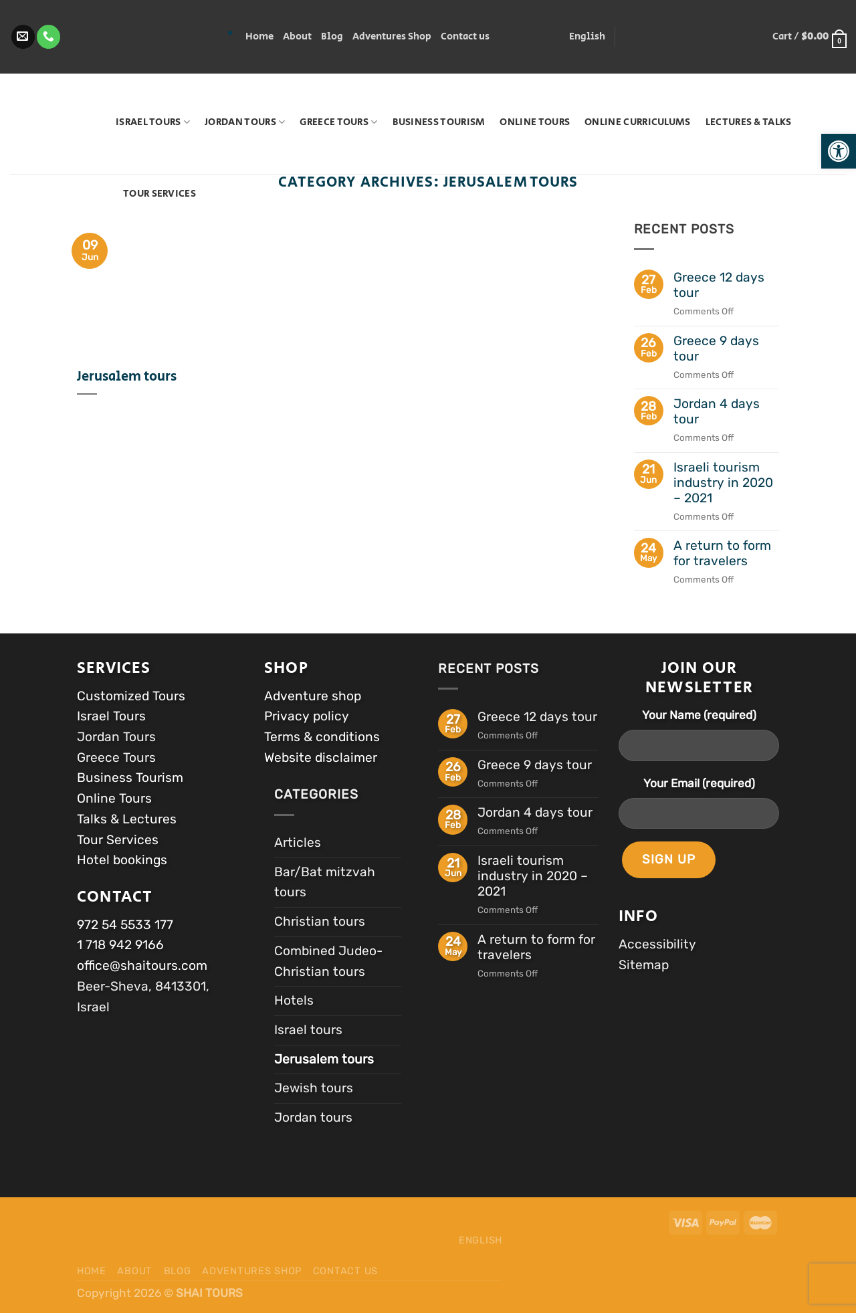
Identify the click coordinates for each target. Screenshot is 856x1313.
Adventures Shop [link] (391, 36)
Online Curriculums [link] (637, 122)
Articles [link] (297, 842)
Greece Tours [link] (338, 122)
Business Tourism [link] (439, 122)
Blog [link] (332, 36)
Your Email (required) (699, 783)
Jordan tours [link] (245, 122)
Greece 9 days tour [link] (716, 348)
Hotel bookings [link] (122, 860)
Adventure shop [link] (312, 696)
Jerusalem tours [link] (127, 377)
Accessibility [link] (657, 944)
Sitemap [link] (644, 965)
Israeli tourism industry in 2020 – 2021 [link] (723, 483)
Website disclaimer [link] (320, 757)
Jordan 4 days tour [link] (716, 411)
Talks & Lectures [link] (127, 819)
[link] (838, 151)
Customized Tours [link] (131, 696)
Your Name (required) (699, 715)
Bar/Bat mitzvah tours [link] (324, 882)
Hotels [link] (294, 1000)
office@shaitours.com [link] (142, 965)
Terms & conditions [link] (322, 736)
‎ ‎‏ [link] (105, 36)
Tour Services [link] (159, 193)
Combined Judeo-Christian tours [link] (328, 961)
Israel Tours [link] (153, 122)
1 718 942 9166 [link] (120, 944)
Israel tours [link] (308, 1029)
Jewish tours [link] (313, 1088)
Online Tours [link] (535, 122)
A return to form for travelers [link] (722, 553)
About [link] (297, 36)
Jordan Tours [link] (118, 736)
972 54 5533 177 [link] (125, 924)
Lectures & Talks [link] (749, 122)
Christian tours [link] (319, 921)
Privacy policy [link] (306, 716)
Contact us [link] (465, 36)
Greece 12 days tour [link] (718, 285)
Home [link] (259, 36)
